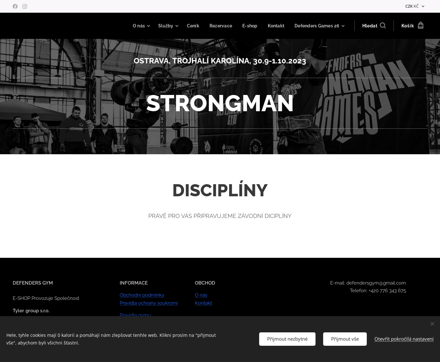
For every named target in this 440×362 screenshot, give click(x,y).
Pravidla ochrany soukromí (149, 303)
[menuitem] (134, 26)
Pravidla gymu (135, 315)
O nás (201, 295)
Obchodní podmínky (142, 295)
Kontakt (203, 303)
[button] (374, 26)
